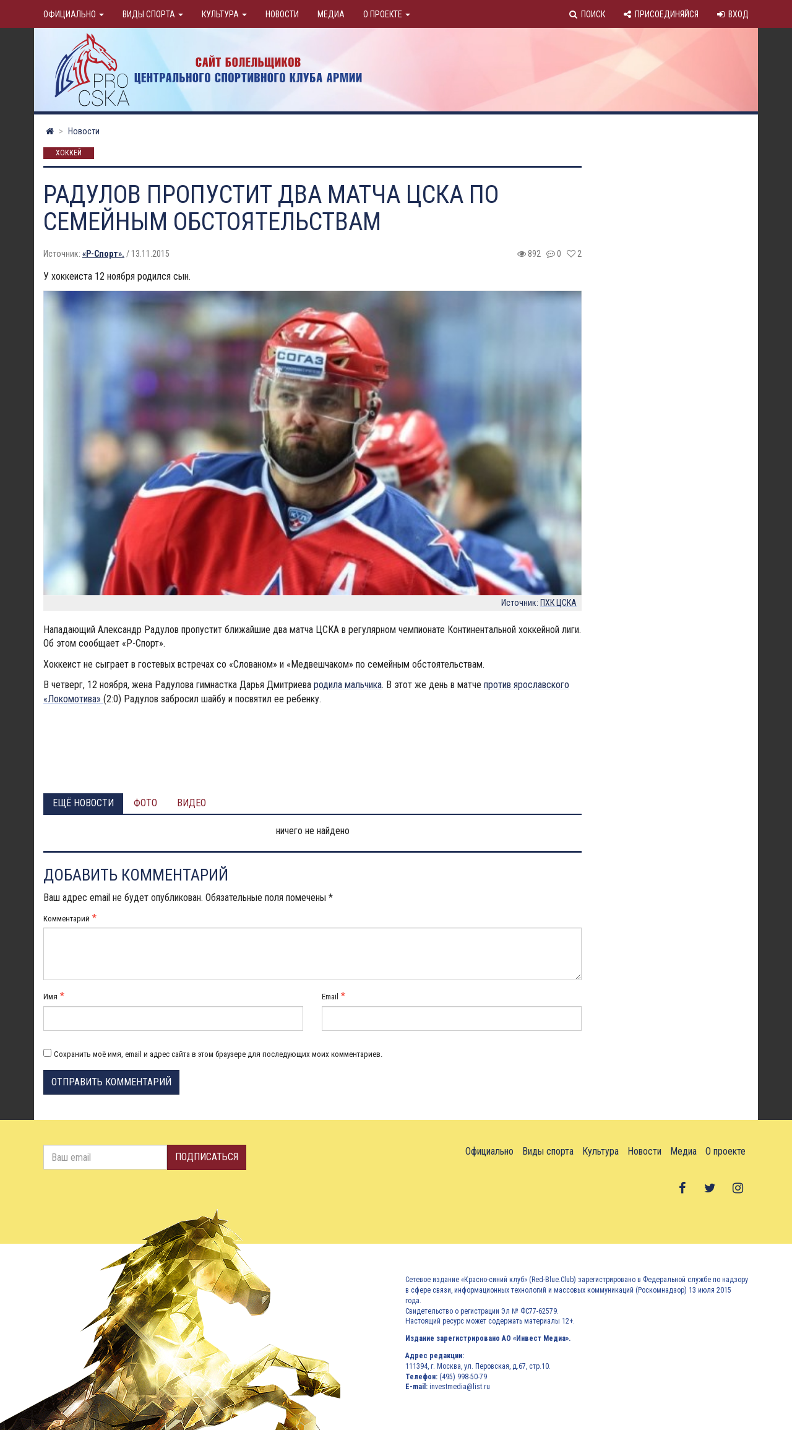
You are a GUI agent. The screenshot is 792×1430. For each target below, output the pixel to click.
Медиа (331, 14)
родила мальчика (348, 685)
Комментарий (66, 918)
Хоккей (69, 153)
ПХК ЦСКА (558, 603)
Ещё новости (83, 803)
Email (330, 996)
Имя (50, 996)
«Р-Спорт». (103, 254)
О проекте (386, 14)
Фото (145, 803)
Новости (282, 14)
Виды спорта (153, 14)
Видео (191, 803)
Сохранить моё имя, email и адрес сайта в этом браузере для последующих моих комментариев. (218, 1054)
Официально (73, 14)
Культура (224, 14)
